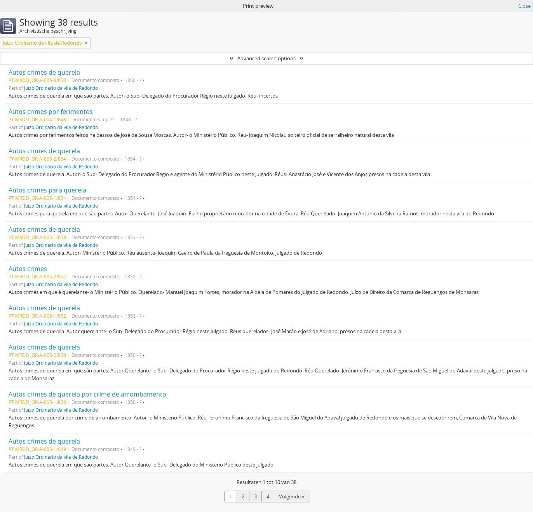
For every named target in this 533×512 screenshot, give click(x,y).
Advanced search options (266, 58)
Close (524, 5)
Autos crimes (28, 268)
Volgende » (291, 496)
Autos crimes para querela (47, 190)
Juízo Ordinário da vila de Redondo (61, 88)
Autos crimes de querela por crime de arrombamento (87, 394)
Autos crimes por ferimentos (51, 111)
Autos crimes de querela (44, 72)
